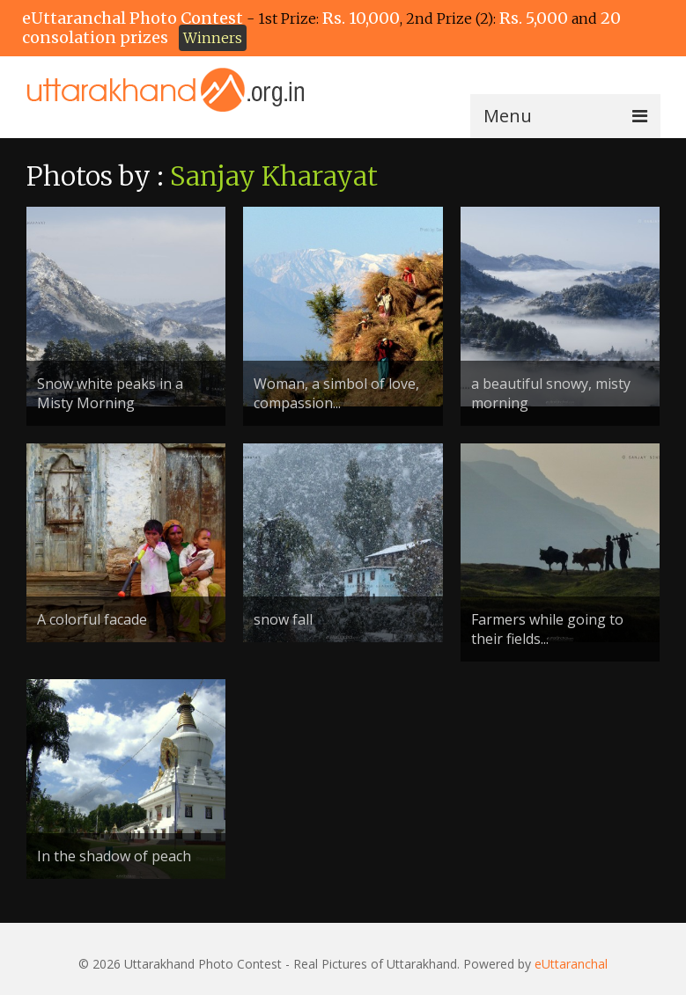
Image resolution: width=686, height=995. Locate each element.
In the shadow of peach (114, 856)
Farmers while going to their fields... (547, 629)
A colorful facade (92, 619)
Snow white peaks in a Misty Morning (110, 393)
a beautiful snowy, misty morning (551, 393)
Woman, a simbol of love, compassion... (336, 393)
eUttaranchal (571, 963)
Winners (212, 38)
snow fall (283, 619)
